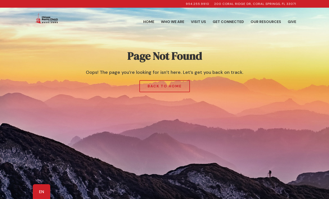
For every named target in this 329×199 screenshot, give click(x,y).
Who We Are (172, 22)
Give (292, 22)
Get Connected (228, 22)
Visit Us (198, 22)
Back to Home (165, 86)
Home (148, 22)
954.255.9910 (197, 4)
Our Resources (266, 22)
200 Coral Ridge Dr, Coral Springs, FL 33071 (255, 4)
